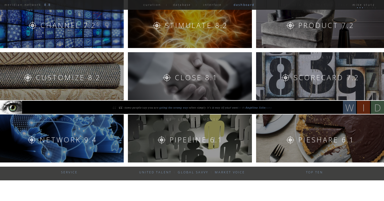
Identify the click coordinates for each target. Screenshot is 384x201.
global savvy (193, 172)
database (182, 5)
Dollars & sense (319, 57)
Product (326, 25)
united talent (155, 172)
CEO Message (62, 57)
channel (68, 25)
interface (212, 5)
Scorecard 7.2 (326, 77)
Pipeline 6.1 (196, 139)
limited (187, 119)
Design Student (62, 119)
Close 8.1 (196, 77)
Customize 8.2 (68, 77)
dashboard (244, 5)
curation (152, 5)
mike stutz (362, 5)
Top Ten (314, 172)
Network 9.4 (68, 139)
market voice (230, 172)
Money (211, 119)
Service (69, 172)
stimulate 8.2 (196, 25)
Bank (320, 119)
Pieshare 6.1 (326, 139)
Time (166, 119)
